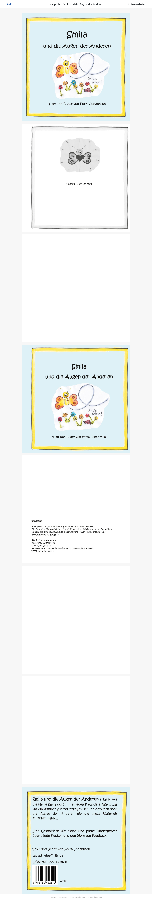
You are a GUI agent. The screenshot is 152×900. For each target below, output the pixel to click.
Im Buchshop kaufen (136, 4)
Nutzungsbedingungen (78, 897)
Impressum (53, 897)
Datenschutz (63, 897)
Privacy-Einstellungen (95, 897)
